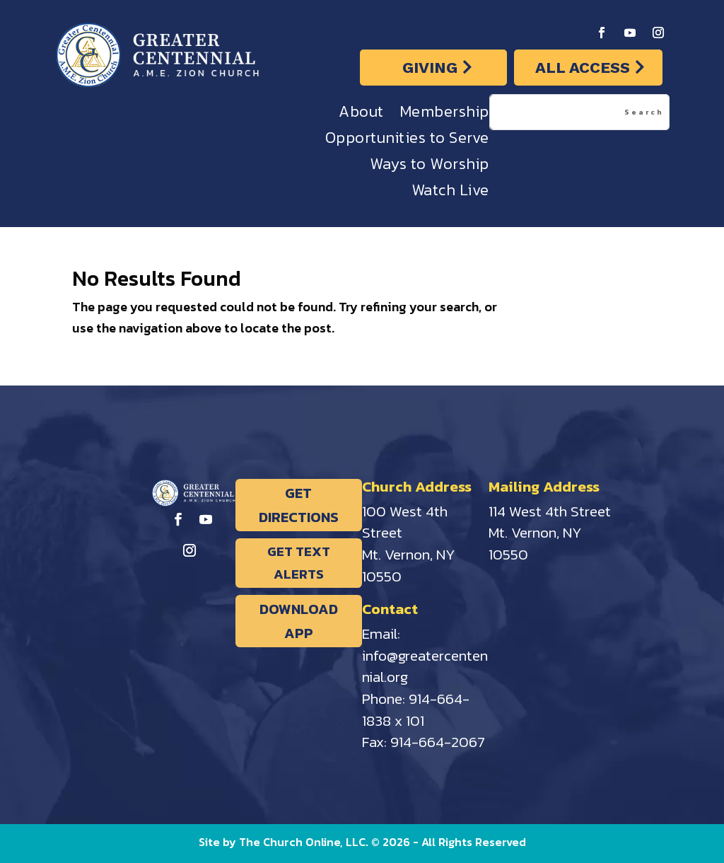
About (361, 115)
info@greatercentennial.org (425, 666)
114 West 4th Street (550, 511)
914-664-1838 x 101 (415, 709)
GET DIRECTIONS (299, 505)
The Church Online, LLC (302, 841)
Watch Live (450, 193)
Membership (444, 115)
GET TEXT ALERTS (298, 562)
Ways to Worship (429, 167)
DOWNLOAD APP (298, 621)
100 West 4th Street (405, 522)
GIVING (429, 67)
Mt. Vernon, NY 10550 (408, 565)
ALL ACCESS (582, 67)
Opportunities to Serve (407, 141)
